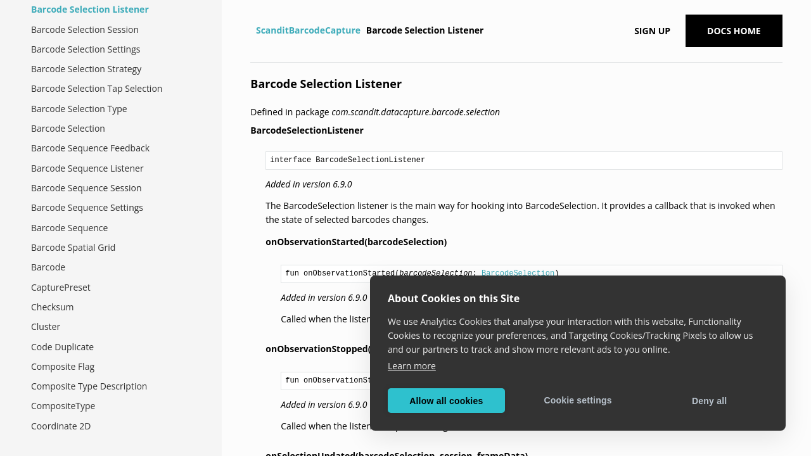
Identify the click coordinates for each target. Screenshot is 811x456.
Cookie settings (577, 400)
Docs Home (734, 31)
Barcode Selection (68, 128)
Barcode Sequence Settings (87, 207)
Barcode (48, 267)
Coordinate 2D (61, 426)
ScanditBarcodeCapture (308, 30)
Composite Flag (62, 366)
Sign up (652, 31)
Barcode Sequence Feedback (90, 148)
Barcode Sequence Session (86, 188)
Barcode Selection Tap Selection (96, 88)
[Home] (251, 30)
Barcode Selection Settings (85, 49)
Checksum (52, 307)
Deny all (709, 401)
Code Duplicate (62, 347)
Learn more (412, 366)
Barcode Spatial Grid (73, 247)
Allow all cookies (446, 401)
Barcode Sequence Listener (87, 168)
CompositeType (63, 406)
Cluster (45, 326)
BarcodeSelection (518, 273)
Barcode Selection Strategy (86, 69)
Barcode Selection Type (79, 109)
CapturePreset (61, 287)
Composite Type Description (89, 386)
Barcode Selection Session (85, 29)
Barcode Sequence (69, 228)
